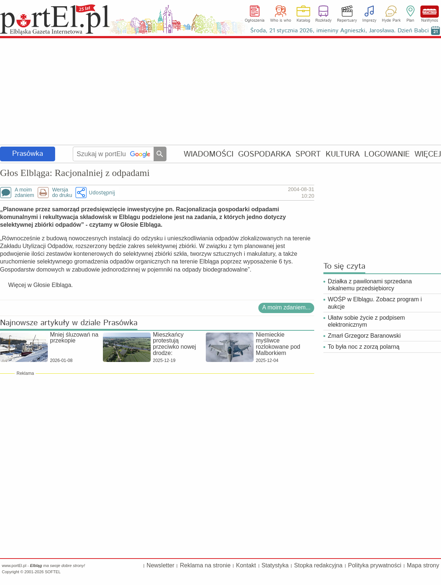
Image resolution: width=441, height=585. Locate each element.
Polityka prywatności (374, 565)
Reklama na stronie (205, 565)
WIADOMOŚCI (208, 154)
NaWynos (429, 12)
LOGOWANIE (387, 154)
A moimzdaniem (24, 192)
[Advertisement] (220, 91)
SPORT (308, 154)
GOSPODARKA (264, 154)
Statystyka (275, 565)
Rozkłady (323, 21)
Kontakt (246, 565)
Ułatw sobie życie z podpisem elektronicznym (366, 321)
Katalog (303, 21)
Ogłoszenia (255, 21)
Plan (410, 21)
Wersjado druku (62, 192)
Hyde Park (391, 21)
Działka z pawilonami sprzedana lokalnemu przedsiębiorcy (370, 284)
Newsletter (161, 565)
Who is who (280, 21)
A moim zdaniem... (286, 307)
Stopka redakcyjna (318, 565)
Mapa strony (423, 565)
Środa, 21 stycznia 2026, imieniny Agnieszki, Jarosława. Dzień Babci (339, 30)
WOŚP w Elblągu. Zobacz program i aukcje (375, 302)
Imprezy (369, 21)
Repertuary (347, 21)
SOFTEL (53, 572)
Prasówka (27, 153)
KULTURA (343, 154)
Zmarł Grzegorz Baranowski (364, 336)
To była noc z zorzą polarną (363, 347)
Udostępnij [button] (102, 192)
